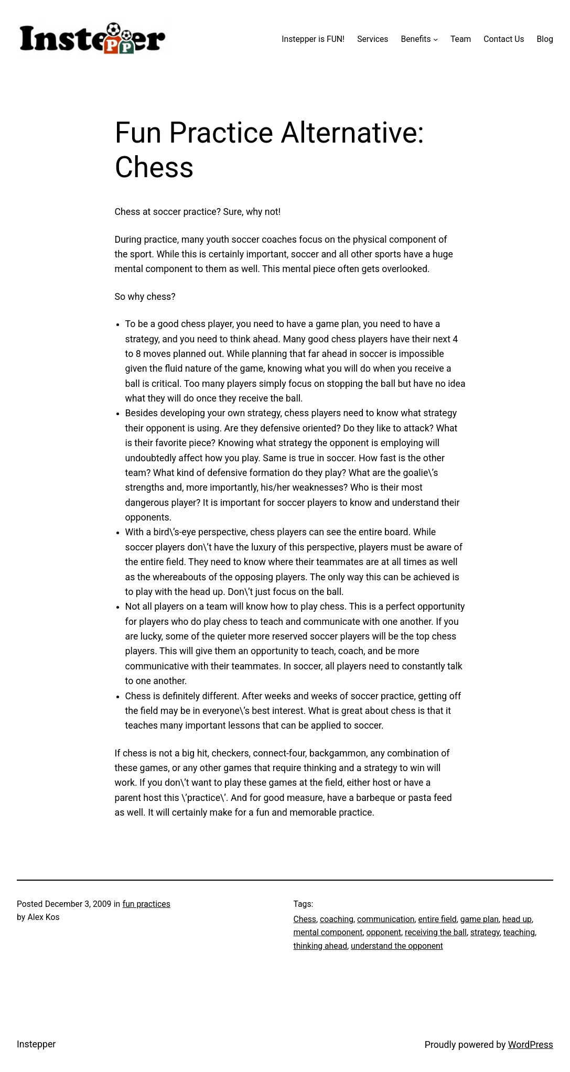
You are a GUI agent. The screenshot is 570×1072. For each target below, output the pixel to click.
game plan (479, 919)
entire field (437, 919)
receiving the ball (436, 932)
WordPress (530, 1044)
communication (385, 919)
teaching (519, 932)
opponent (383, 932)
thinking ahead (321, 946)
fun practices (146, 904)
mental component (328, 932)
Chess (305, 919)
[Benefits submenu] (435, 39)
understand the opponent (397, 946)
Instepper (36, 1044)
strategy (485, 932)
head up (517, 919)
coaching (336, 919)
